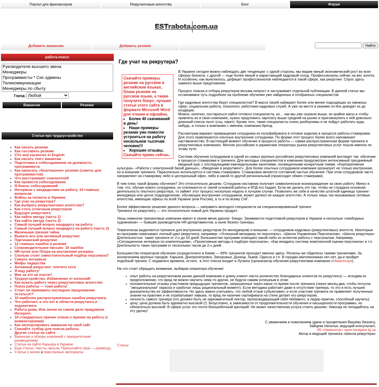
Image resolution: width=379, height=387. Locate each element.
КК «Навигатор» (330, 330)
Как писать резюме (31, 147)
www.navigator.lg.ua (360, 330)
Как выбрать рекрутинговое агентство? (49, 205)
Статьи (123, 345)
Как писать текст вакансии (38, 159)
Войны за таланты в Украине (40, 197)
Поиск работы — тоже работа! (41, 286)
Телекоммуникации (57, 83)
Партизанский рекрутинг (36, 240)
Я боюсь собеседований (36, 186)
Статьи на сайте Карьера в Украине (44, 344)
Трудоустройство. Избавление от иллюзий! (53, 278)
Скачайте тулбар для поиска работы (47, 329)
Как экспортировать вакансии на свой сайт (53, 325)
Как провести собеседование (40, 182)
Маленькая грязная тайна (37, 232)
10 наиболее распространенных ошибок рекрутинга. (61, 298)
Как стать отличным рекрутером (43, 209)
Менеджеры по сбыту (57, 88)
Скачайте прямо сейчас (146, 155)
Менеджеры (57, 72)
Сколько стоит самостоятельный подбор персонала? (62, 255)
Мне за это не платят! (33, 275)
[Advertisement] (57, 118)
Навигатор (341, 261)
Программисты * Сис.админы (57, 77)
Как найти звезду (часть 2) (38, 220)
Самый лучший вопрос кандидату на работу (54, 224)
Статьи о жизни (27, 352)
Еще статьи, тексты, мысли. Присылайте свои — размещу (62, 348)
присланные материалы (63, 352)
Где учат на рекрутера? (35, 201)
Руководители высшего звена (57, 67)
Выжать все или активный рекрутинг (47, 236)
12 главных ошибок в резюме (40, 244)
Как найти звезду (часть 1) (38, 217)
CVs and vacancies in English (39, 155)
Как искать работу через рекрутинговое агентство (58, 282)
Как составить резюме (34, 151)
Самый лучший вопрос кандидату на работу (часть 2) (62, 228)
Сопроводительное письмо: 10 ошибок (49, 248)
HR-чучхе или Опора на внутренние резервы (54, 251)
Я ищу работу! (27, 271)
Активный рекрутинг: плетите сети (45, 267)
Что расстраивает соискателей (42, 178)
